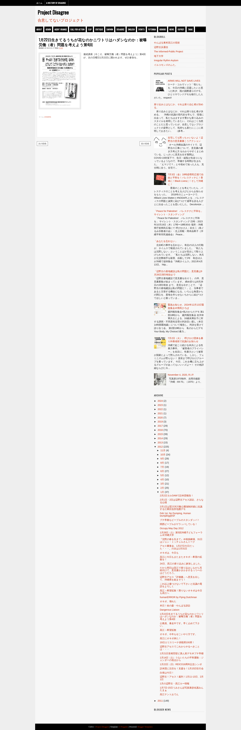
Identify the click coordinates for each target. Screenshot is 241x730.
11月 (162, 450)
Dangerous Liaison (169, 609)
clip (90, 29)
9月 (162, 458)
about (39, 29)
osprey (181, 29)
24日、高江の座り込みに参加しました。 (181, 563)
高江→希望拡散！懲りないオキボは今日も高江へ (181, 591)
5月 (162, 475)
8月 (162, 462)
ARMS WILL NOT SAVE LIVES (184, 80)
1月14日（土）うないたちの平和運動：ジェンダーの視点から (182, 658)
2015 (160, 434)
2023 (160, 405)
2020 (160, 417)
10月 (162, 454)
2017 (160, 425)
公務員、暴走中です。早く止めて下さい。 (180, 624)
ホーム (39, 3)
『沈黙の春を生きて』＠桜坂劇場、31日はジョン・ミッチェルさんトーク (181, 540)
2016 (160, 430)
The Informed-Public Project (168, 51)
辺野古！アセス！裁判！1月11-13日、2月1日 (182, 677)
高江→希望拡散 (168, 630)
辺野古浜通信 (161, 47)
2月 (162, 487)
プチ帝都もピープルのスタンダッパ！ (180, 520)
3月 (162, 483)
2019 (160, 421)
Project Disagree (53, 12)
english (131, 29)
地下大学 (158, 56)
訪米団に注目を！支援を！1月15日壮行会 (182, 668)
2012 (160, 446)
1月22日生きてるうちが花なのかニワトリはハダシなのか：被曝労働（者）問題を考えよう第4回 (93, 42)
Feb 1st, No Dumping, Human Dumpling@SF (175, 514)
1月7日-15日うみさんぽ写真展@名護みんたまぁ (181, 689)
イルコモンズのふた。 (165, 65)
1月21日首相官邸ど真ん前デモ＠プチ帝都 (182, 653)
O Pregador (123, 727)
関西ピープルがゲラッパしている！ (178, 524)
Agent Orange (60, 29)
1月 (162, 492)
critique (99, 29)
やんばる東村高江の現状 (167, 42)
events (141, 29)
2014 (160, 438)
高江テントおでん (169, 694)
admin (48, 29)
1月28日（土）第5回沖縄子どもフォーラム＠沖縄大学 (181, 533)
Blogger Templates (145, 727)
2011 (160, 700)
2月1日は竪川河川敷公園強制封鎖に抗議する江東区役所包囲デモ (181, 507)
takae (190, 29)
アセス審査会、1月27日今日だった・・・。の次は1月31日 (177, 547)
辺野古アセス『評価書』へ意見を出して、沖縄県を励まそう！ (180, 578)
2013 (160, 442)
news (171, 29)
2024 (160, 401)
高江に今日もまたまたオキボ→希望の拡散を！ (181, 558)
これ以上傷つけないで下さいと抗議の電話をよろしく (181, 585)
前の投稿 (145, 143)
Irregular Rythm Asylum (166, 60)
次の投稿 (42, 143)
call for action (77, 29)
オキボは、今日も (169, 552)
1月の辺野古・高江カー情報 (174, 683)
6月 (162, 471)
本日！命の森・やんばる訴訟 (175, 605)
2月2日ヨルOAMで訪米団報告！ (176, 495)
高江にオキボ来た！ (170, 638)
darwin (109, 29)
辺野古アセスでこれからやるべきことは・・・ (180, 647)
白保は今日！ (167, 672)
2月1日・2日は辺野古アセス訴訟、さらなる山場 (182, 501)
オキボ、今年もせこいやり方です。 (178, 634)
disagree (120, 29)
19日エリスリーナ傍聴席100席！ (177, 642)
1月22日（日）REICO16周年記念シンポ (181, 664)
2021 (160, 413)
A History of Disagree (56, 3)
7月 (162, 467)
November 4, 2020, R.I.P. (181, 374)
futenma (152, 29)
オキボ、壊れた (168, 601)
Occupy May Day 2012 (172, 528)
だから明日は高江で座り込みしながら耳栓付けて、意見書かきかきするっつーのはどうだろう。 (181, 570)
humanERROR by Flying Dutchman (178, 597)
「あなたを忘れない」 (165, 241)
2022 (160, 409)
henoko (162, 29)
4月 (162, 479)
